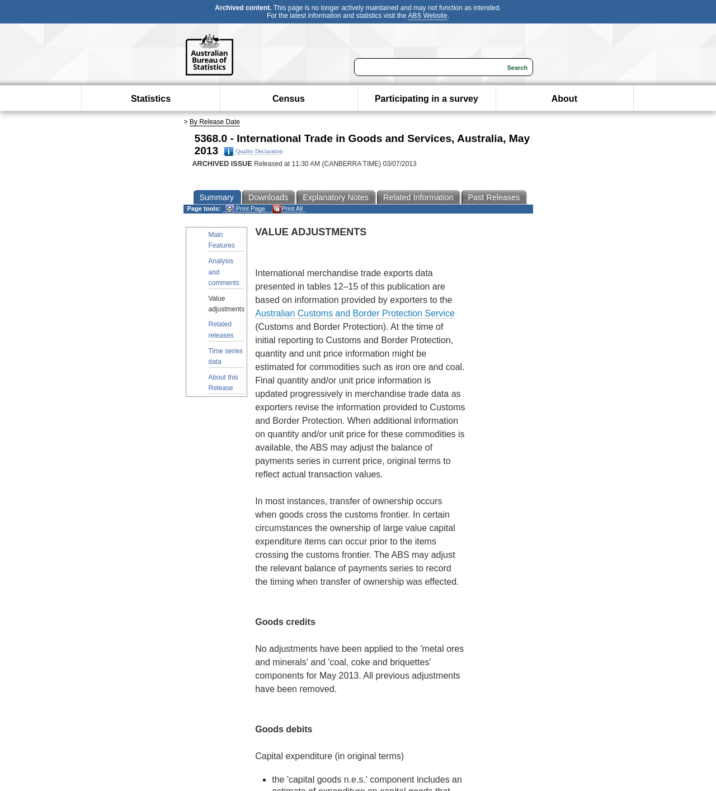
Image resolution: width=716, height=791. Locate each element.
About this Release (223, 382)
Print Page (245, 208)
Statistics (151, 98)
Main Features (222, 240)
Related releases (221, 329)
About (564, 98)
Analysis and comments (224, 271)
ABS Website (427, 16)
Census (288, 98)
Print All (287, 208)
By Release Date (215, 122)
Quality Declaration (253, 151)
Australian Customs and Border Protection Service (355, 313)
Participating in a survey (426, 98)
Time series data (226, 356)
